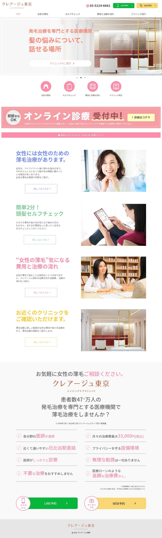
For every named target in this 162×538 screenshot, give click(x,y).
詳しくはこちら (41, 188)
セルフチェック (72, 14)
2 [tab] (81, 77)
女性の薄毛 (42, 14)
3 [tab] (85, 77)
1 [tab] (77, 77)
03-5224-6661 (98, 6)
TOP (18, 14)
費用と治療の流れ (105, 14)
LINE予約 (124, 5)
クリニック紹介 (138, 14)
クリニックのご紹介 (60, 63)
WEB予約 (148, 5)
